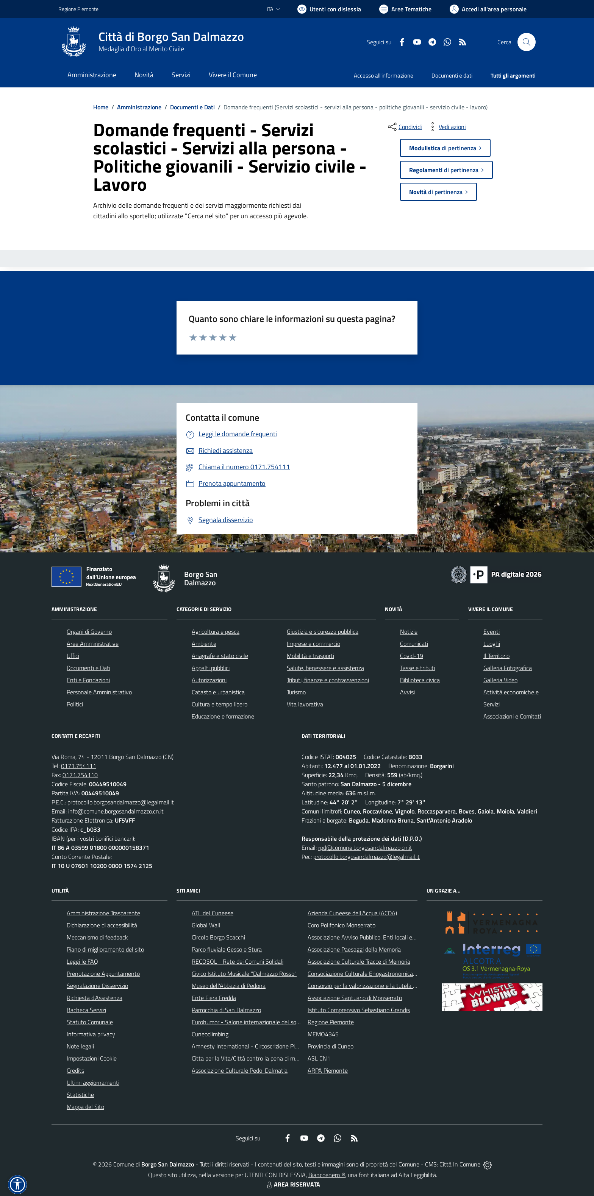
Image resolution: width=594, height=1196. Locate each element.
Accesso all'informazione (383, 75)
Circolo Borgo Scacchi (218, 937)
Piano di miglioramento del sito (105, 949)
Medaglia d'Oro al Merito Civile (141, 49)
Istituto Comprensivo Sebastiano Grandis (359, 1009)
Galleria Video (500, 679)
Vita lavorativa (305, 704)
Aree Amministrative (93, 643)
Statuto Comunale (90, 1021)
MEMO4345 (323, 1034)
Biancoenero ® (326, 1174)
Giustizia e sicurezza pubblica (322, 631)
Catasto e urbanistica (218, 692)
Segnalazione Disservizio (97, 985)
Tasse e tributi (417, 667)
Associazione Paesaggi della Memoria (354, 949)
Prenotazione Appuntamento (103, 973)
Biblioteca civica (420, 679)
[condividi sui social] (404, 127)
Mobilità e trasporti (310, 655)
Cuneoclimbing (210, 1034)
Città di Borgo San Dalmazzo (171, 36)
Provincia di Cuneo (330, 1046)
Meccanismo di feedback (97, 937)
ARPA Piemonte (328, 1070)
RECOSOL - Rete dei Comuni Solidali (237, 961)
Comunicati (414, 643)
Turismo (296, 692)
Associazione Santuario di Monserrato (355, 997)
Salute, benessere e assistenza (325, 667)
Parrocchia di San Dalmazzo (226, 1009)
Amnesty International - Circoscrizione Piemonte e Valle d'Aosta (272, 1046)
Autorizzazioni (209, 679)
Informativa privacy (91, 1034)
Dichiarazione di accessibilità (102, 925)
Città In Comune (459, 1164)
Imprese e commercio (313, 643)
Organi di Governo (89, 631)
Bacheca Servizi (86, 1009)
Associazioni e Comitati (512, 716)
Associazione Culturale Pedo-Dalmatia (240, 1070)
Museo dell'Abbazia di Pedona (229, 985)
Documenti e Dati (192, 107)
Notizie (408, 631)
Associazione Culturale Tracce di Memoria (359, 961)
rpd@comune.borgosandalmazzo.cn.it (365, 847)
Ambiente (204, 643)
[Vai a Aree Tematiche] (405, 9)
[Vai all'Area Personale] (488, 9)
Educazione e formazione (223, 716)
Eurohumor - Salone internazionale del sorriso (249, 1021)
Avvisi (407, 692)
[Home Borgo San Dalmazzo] (151, 42)
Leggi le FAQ (82, 961)
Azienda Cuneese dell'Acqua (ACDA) (352, 913)
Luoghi (491, 643)
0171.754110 (80, 774)
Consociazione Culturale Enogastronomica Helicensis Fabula (383, 973)
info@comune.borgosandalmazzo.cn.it (116, 811)
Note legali (80, 1046)
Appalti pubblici (211, 667)
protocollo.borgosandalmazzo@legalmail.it (120, 802)
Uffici (73, 655)
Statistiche (80, 1094)
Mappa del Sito (85, 1106)
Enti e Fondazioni (88, 679)
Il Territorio (496, 655)
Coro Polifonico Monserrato (341, 925)
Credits (75, 1070)
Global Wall (206, 925)
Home (100, 107)
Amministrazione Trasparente (103, 913)
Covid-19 (411, 655)
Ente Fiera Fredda (214, 997)
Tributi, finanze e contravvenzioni (328, 679)
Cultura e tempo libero (219, 704)
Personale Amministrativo (99, 692)
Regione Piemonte (331, 1021)
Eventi (491, 631)
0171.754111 (78, 765)
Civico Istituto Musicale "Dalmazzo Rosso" (244, 973)
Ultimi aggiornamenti (93, 1082)
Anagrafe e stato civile (220, 655)
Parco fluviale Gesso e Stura (227, 949)
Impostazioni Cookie (92, 1058)
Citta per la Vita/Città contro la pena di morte (248, 1058)
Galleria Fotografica (507, 667)
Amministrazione (139, 107)
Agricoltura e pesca (215, 631)
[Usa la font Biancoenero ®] (329, 9)
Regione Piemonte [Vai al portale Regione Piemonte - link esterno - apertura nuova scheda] (78, 9)
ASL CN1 (319, 1058)
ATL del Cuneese (212, 913)
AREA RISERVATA (292, 1184)
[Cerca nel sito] (526, 42)
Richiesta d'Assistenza (94, 997)
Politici (75, 704)
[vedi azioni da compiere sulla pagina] (446, 127)
